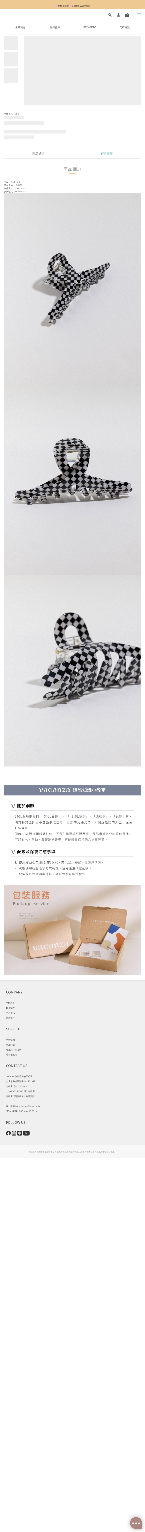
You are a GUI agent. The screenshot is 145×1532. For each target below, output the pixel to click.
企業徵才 (10, 1018)
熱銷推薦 (55, 27)
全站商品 (20, 27)
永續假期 (10, 1039)
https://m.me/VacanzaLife (27, 1106)
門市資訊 (124, 27)
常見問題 (10, 1044)
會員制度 (10, 1008)
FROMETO (89, 27)
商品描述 (38, 153)
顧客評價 (107, 153)
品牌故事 (10, 1003)
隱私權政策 (11, 1054)
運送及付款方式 (13, 1049)
